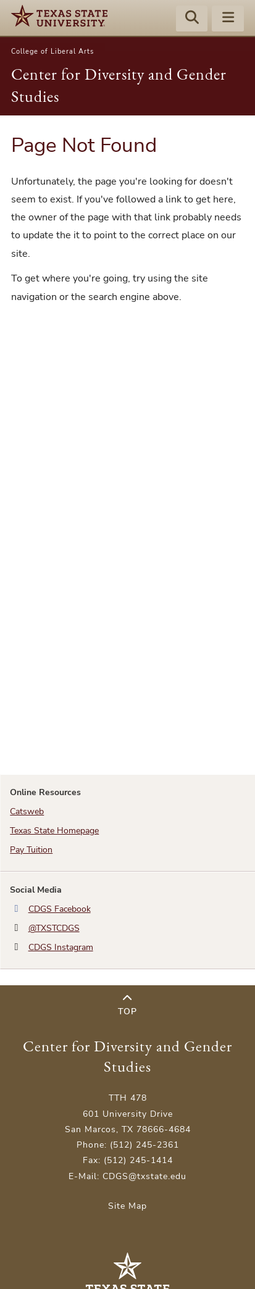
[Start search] (192, 19)
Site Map (127, 1206)
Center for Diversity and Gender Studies (127, 1056)
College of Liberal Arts (52, 51)
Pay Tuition (31, 850)
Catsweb (27, 811)
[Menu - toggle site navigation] (228, 19)
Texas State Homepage (54, 830)
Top (127, 1005)
